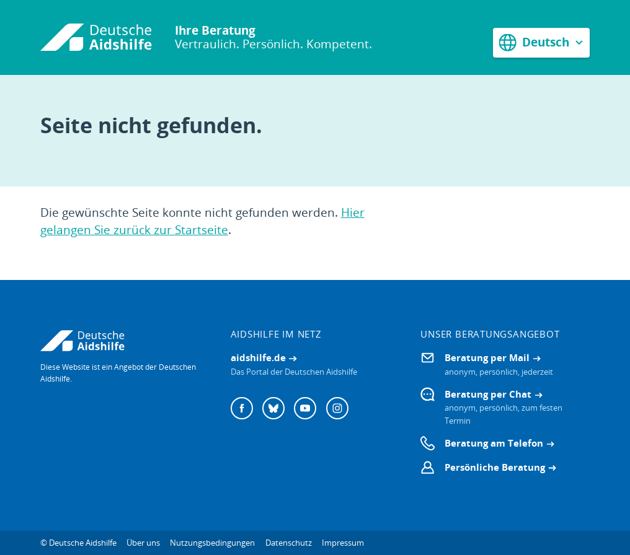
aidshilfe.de (258, 357)
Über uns (143, 542)
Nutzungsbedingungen (212, 542)
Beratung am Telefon (494, 443)
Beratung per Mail (487, 357)
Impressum (343, 542)
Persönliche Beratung (495, 467)
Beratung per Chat (488, 394)
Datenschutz (288, 542)
